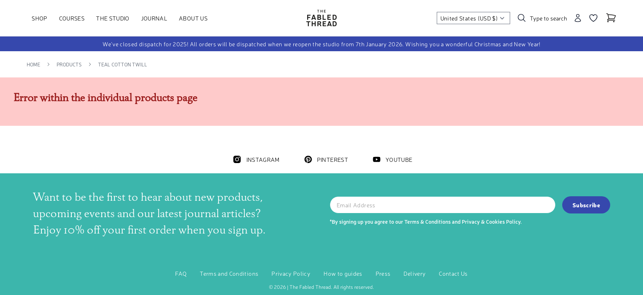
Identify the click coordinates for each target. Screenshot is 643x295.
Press (383, 273)
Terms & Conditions (427, 221)
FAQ (181, 273)
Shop (39, 18)
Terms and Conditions (229, 273)
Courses (71, 18)
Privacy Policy (290, 273)
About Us (193, 18)
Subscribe (586, 205)
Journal (154, 18)
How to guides (343, 273)
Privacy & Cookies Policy (491, 221)
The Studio (113, 18)
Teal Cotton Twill (122, 64)
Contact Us (453, 273)
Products (69, 64)
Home (33, 64)
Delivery (415, 273)
